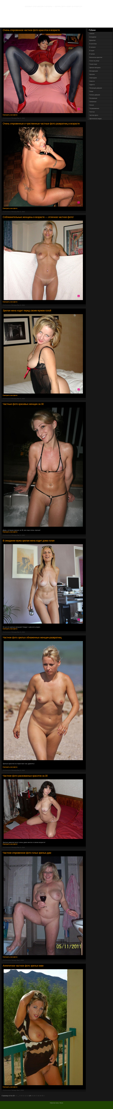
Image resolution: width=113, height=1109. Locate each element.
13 (28, 1096)
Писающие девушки (95, 88)
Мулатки (92, 74)
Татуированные (94, 108)
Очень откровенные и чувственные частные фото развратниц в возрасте (41, 123)
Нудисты (92, 84)
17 (36, 1096)
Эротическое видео (95, 118)
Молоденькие (93, 71)
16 (34, 1096)
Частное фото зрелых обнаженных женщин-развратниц (32, 637)
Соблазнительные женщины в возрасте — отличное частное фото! (38, 217)
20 (42, 1096)
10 (21, 1096)
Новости (92, 81)
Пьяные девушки (94, 95)
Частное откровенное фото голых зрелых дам (27, 852)
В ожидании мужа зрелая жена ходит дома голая (28, 540)
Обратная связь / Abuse (56, 1103)
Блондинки (92, 37)
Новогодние (93, 78)
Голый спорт (93, 64)
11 (23, 1096)
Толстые (92, 112)
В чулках (92, 54)
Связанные (92, 101)
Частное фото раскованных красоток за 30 (25, 775)
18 (38, 1096)
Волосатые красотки (95, 57)
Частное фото (93, 115)
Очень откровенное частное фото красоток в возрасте (31, 30)
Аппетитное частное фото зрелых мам (23, 965)
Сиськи (91, 105)
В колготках (93, 44)
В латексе (92, 47)
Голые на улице (94, 61)
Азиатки (91, 33)
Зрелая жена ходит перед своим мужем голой (27, 310)
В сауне (91, 50)
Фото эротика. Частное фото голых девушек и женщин (52, 2)
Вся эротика (13, 25)
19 (40, 1096)
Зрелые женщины (95, 67)
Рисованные (93, 98)
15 (32, 1096)
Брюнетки (92, 40)
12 (26, 1096)
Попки (91, 91)
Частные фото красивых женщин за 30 (23, 404)
